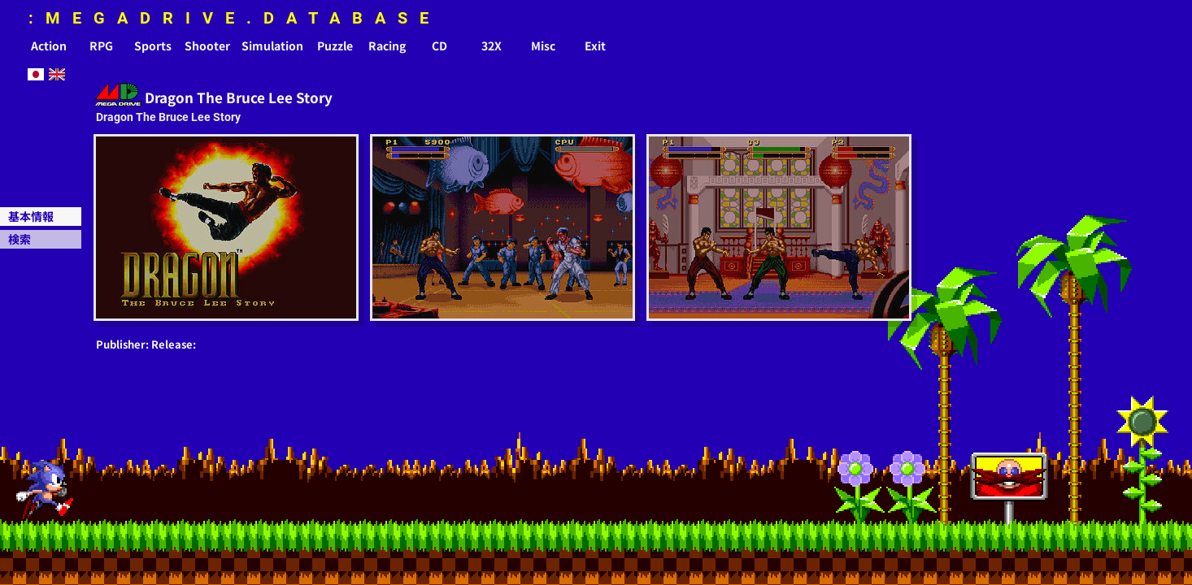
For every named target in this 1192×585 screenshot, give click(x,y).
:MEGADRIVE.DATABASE (234, 18)
